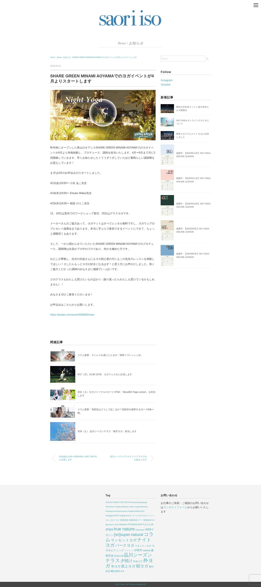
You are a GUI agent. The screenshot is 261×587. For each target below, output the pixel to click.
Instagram (166, 80)
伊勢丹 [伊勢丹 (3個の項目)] (138, 550)
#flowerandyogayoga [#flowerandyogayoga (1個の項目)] (138, 502)
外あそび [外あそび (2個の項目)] (138, 561)
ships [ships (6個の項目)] (109, 529)
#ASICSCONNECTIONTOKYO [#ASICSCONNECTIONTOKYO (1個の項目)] (117, 502)
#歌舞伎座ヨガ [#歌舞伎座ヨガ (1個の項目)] (149, 520)
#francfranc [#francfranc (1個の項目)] (109, 507)
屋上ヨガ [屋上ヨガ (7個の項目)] (128, 566)
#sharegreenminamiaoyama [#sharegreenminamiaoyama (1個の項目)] (116, 511)
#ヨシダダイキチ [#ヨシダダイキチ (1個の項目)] (112, 520)
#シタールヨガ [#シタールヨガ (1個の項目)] (136, 516)
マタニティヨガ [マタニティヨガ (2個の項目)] (143, 546)
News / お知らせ (130, 43)
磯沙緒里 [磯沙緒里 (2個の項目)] (115, 571)
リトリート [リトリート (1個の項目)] (129, 550)
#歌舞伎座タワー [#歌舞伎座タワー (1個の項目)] (136, 520)
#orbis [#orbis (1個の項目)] (131, 507)
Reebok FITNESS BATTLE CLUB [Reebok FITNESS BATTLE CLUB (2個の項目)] (136, 524)
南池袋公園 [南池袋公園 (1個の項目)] (118, 556)
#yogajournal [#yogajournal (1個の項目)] (124, 516)
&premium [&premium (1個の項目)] (109, 525)
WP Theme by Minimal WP (136, 584)
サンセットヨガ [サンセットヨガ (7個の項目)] (124, 540)
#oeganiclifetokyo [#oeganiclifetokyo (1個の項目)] (122, 507)
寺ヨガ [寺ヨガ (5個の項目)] (115, 566)
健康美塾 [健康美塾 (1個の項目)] (146, 550)
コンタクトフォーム (175, 507)
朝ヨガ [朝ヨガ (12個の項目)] (142, 566)
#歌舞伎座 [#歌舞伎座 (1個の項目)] (124, 520)
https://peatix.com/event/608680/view (72, 314)
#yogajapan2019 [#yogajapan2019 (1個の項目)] (112, 516)
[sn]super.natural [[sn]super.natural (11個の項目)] (128, 534)
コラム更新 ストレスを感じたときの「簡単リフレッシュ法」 (110, 355)
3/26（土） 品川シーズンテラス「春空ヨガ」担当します (107, 431)
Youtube (165, 84)
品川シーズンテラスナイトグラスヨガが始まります (128, 458)
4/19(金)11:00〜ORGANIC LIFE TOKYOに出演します (78, 458)
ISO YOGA (120, 584)
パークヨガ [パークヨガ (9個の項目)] (124, 545)
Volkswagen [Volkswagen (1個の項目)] (140, 530)
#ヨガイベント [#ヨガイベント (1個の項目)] (148, 516)
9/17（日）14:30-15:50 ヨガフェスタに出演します (104, 374)
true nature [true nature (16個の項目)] (124, 528)
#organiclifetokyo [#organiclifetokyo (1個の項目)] (141, 507)
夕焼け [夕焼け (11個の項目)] (126, 561)
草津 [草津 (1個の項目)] (122, 571)
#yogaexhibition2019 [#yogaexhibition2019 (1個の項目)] (136, 511)
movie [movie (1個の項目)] (116, 525)
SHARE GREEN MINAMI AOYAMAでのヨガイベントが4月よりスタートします (104, 57)
